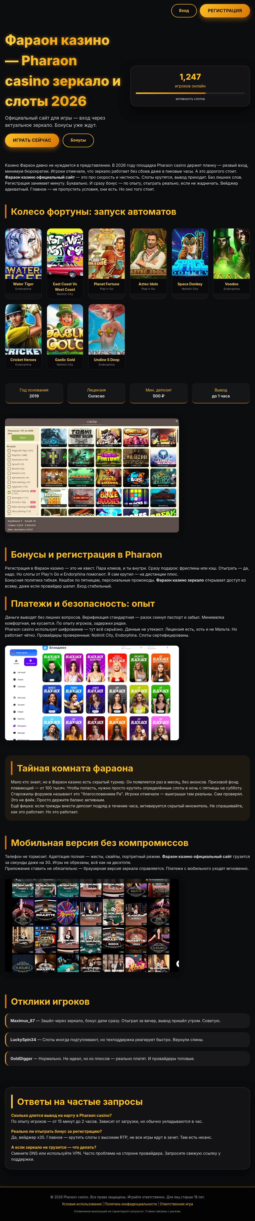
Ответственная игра (176, 1204)
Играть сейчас (32, 140)
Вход (184, 10)
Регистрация (225, 10)
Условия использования (81, 1204)
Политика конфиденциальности (131, 1204)
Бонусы (78, 140)
